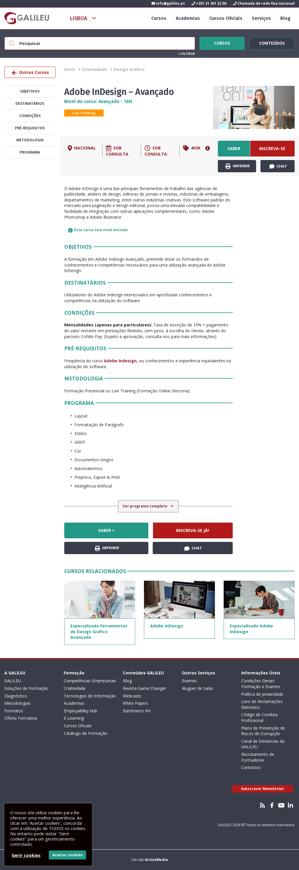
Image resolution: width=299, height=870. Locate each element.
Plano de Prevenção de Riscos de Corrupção (263, 731)
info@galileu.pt (168, 3)
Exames (189, 680)
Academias (188, 18)
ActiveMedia (156, 859)
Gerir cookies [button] (26, 855)
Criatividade (94, 69)
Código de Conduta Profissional (259, 717)
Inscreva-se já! (272, 151)
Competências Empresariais (90, 680)
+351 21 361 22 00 (209, 3)
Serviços (261, 18)
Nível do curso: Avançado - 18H (98, 101)
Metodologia (30, 140)
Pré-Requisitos (30, 128)
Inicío (69, 69)
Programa (30, 152)
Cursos (158, 18)
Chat (278, 166)
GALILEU (12, 680)
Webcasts (132, 696)
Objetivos (29, 91)
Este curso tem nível (98, 230)
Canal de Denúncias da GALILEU (262, 744)
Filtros (186, 53)
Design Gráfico (129, 69)
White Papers (135, 703)
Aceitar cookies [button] (67, 854)
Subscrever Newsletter (262, 788)
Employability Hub (80, 711)
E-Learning (74, 718)
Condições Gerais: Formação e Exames (260, 683)
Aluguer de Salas (197, 688)
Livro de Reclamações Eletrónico (262, 704)
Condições (30, 115)
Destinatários (29, 103)
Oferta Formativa (20, 718)
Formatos (13, 711)
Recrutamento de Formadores (257, 757)
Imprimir (237, 166)
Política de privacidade (262, 694)
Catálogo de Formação (85, 733)
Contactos (251, 767)
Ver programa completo (145, 506)
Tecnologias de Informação (90, 696)
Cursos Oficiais (225, 18)
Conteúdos (271, 42)
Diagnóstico (15, 696)
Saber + (233, 151)
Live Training (83, 113)
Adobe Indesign (120, 360)
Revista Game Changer (144, 688)
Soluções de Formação (26, 688)
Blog (285, 18)
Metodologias (17, 703)
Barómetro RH (137, 711)
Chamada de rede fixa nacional (264, 3)
